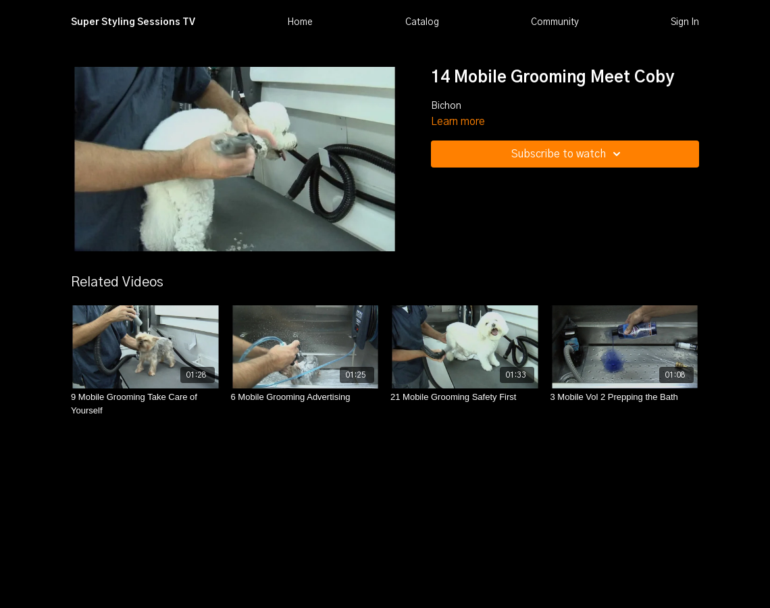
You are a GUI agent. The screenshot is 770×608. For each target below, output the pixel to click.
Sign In (685, 22)
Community (555, 22)
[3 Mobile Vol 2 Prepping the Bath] (625, 397)
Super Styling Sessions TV (133, 22)
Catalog (422, 22)
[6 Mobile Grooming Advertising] (305, 397)
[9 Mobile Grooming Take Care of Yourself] (145, 403)
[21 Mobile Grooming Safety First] (465, 397)
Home (300, 22)
